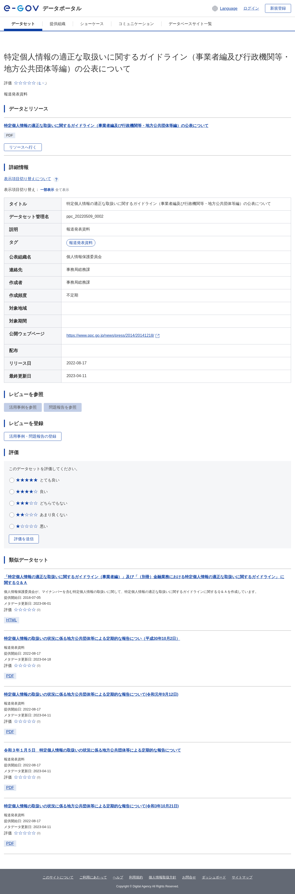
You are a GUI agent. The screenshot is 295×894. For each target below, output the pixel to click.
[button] (224, 8)
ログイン (251, 8)
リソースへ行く (23, 147)
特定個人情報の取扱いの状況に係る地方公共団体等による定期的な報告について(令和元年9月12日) (91, 694)
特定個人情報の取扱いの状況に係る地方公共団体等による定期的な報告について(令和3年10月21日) (91, 806)
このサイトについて (58, 877)
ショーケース (92, 24)
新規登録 (278, 8)
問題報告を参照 (62, 407)
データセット (23, 24)
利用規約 (136, 877)
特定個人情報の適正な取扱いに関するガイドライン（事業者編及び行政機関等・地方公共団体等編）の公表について (106, 125)
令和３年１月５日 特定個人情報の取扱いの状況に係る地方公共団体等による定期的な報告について (92, 750)
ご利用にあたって (93, 877)
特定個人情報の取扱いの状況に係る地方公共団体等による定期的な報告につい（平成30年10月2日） (92, 638)
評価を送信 (24, 539)
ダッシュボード (214, 877)
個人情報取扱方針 (162, 877)
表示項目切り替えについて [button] (31, 179)
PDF (10, 676)
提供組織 (57, 24)
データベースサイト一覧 (190, 24)
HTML (11, 620)
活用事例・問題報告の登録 (32, 436)
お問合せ (189, 877)
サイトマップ (242, 877)
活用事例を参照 (23, 407)
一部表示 (47, 190)
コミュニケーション (136, 24)
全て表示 (62, 190)
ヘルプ (118, 877)
